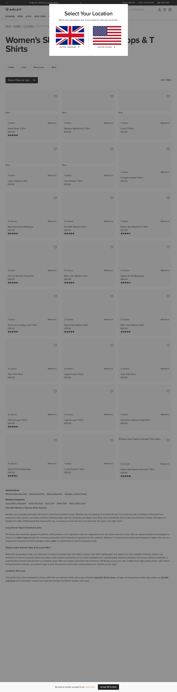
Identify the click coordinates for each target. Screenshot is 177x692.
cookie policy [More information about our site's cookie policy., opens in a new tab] (90, 687)
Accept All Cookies (108, 686)
